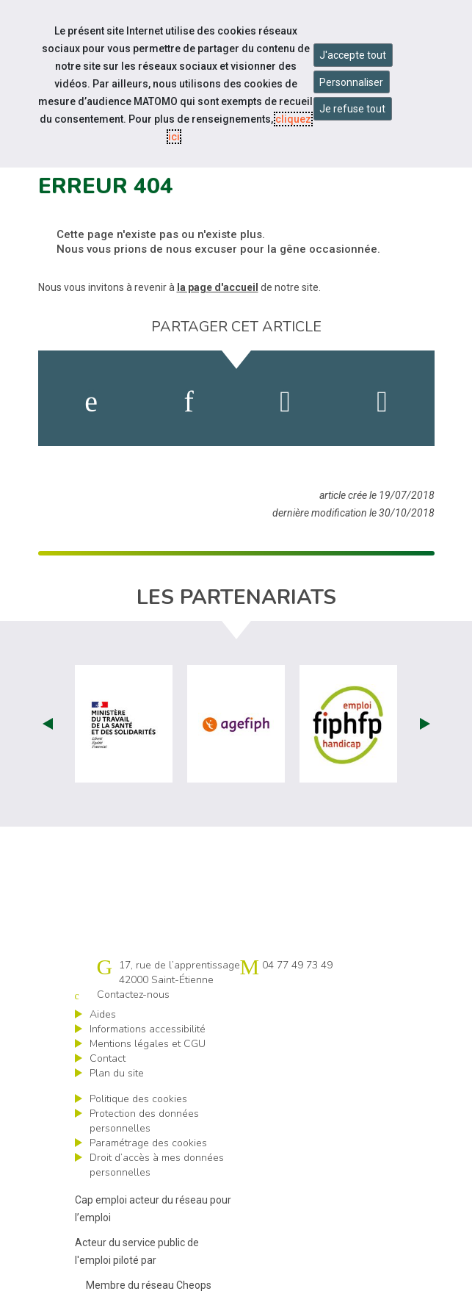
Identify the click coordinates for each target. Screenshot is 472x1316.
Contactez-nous (133, 995)
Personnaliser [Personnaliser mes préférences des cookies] (351, 82)
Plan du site (117, 1073)
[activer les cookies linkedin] (188, 402)
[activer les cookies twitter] (285, 402)
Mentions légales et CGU (148, 1044)
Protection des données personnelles (144, 1121)
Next (425, 724)
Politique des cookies (138, 1099)
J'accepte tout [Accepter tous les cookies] (352, 55)
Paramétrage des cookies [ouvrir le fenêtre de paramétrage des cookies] (148, 1143)
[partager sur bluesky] (382, 402)
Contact (108, 1058)
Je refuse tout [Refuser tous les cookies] (352, 109)
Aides (103, 1014)
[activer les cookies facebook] (91, 402)
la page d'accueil (217, 287)
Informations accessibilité (148, 1029)
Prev (48, 724)
